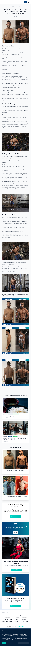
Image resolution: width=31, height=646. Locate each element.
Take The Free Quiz (16, 569)
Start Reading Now (15, 605)
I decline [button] (9, 642)
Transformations (5, 617)
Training (10, 617)
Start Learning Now (15, 516)
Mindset (10, 621)
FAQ (23, 615)
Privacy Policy (25, 621)
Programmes (5, 619)
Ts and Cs (24, 619)
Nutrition (11, 619)
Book (16, 619)
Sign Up (15, 532)
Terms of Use (25, 617)
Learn (10, 615)
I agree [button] (4, 642)
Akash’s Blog (18, 615)
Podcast (17, 617)
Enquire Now (5, 621)
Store (16, 621)
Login (25, 2)
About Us (4, 615)
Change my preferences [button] (23, 642)
